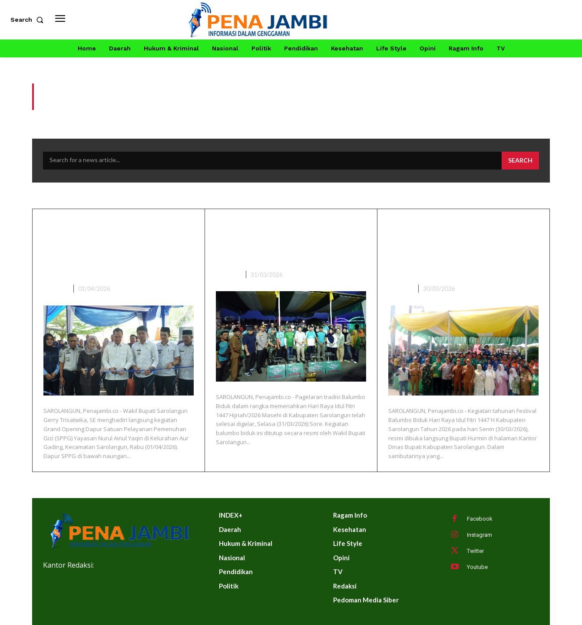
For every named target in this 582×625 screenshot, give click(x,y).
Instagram (479, 535)
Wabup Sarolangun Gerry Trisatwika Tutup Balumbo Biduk (288, 240)
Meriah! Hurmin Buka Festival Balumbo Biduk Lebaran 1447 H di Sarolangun (452, 247)
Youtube (477, 567)
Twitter (475, 551)
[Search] (520, 161)
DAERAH (55, 288)
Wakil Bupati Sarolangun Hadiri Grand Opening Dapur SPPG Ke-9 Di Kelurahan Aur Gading (111, 247)
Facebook (480, 518)
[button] (28, 19)
